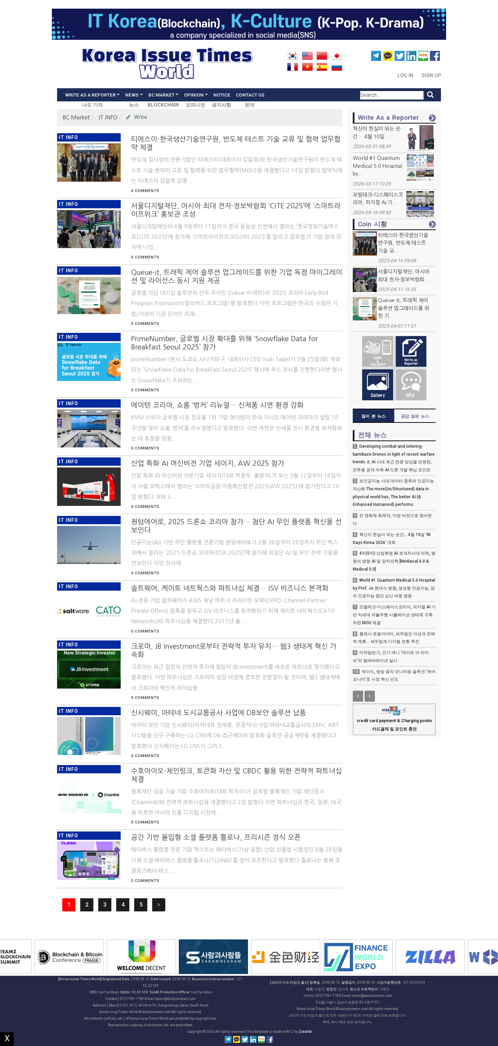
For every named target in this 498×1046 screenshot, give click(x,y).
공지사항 (221, 105)
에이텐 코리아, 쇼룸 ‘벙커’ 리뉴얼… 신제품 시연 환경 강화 (217, 405)
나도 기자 (92, 105)
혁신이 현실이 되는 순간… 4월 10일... (376, 132)
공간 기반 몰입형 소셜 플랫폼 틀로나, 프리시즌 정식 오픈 (216, 837)
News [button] (132, 95)
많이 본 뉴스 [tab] (373, 416)
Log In (406, 76)
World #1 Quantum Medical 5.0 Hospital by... (377, 165)
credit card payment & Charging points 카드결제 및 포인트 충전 (394, 719)
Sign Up (431, 76)
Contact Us (250, 95)
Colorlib (305, 1032)
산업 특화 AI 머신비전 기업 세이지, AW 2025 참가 (207, 463)
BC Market (76, 117)
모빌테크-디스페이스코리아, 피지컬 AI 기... (378, 198)
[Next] (158, 904)
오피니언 (195, 105)
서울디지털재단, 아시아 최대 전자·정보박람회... (404, 275)
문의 (250, 105)
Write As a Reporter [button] (90, 95)
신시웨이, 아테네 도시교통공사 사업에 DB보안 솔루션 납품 (218, 712)
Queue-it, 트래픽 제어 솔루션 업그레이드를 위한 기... (403, 308)
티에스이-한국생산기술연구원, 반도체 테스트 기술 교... (403, 243)
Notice (221, 95)
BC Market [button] (161, 95)
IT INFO (108, 117)
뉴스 (134, 105)
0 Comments (145, 191)
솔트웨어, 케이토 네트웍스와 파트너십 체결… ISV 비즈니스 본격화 (230, 588)
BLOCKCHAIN (163, 105)
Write (136, 117)
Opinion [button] (194, 95)
